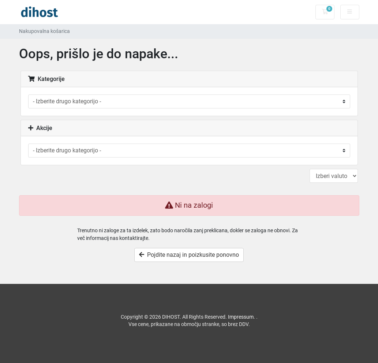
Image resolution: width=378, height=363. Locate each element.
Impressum (241, 317)
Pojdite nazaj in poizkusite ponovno (189, 254)
